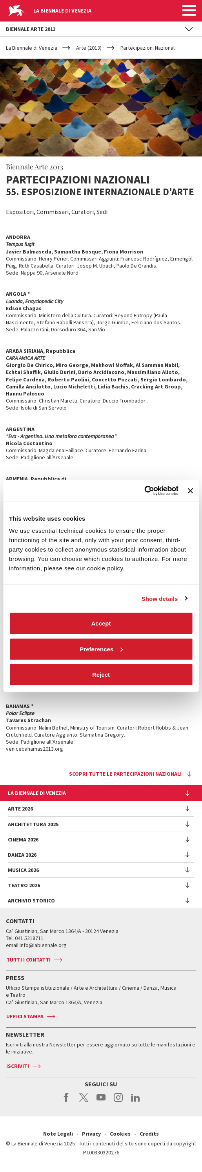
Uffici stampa (25, 1016)
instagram (118, 1101)
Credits (149, 1133)
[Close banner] (190, 490)
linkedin (135, 1101)
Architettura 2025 (33, 824)
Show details (160, 598)
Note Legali (58, 1133)
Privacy (91, 1133)
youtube (101, 1101)
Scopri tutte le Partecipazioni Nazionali (125, 773)
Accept (101, 623)
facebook (66, 1101)
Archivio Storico (31, 900)
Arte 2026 (20, 808)
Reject (101, 674)
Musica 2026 (23, 870)
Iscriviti (17, 1066)
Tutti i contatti (28, 959)
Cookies (120, 1133)
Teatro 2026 (24, 885)
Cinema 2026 (23, 839)
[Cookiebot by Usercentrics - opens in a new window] (144, 491)
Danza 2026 (22, 854)
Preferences (101, 648)
